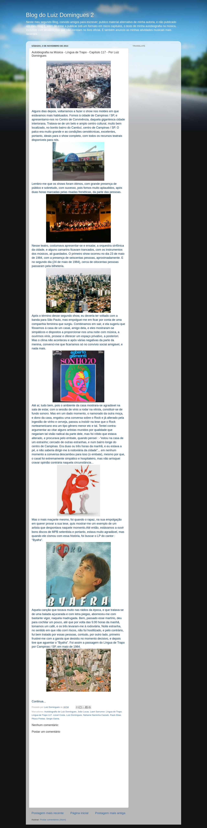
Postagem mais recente (48, 813)
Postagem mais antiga (110, 813)
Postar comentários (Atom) (53, 819)
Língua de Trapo (114, 711)
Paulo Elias (115, 715)
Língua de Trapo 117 (42, 715)
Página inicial (79, 813)
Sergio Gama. (53, 718)
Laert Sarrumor (97, 711)
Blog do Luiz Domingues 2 (60, 15)
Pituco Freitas (38, 718)
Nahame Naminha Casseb (96, 715)
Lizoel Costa (59, 715)
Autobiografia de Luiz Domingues (60, 711)
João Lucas (83, 711)
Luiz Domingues (74, 715)
